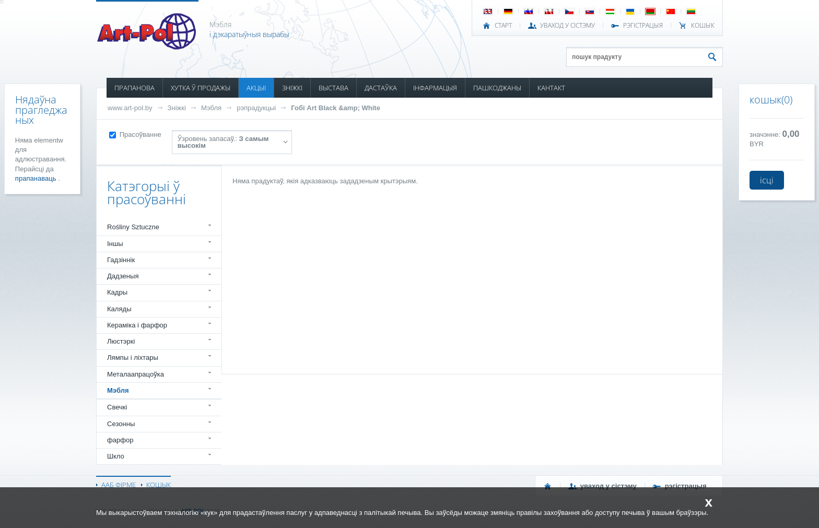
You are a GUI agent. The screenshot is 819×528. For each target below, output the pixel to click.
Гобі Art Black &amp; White (335, 108)
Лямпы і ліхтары (132, 357)
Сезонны (121, 424)
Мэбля (211, 108)
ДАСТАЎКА (381, 87)
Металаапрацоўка (135, 374)
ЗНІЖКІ (292, 87)
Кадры (117, 292)
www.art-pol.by (130, 108)
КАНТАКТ (551, 87)
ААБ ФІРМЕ (118, 484)
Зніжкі (177, 108)
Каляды (119, 309)
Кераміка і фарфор (137, 325)
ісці (767, 180)
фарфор (120, 440)
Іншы (115, 244)
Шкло (115, 456)
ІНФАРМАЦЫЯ (435, 87)
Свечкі (117, 407)
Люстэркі (121, 341)
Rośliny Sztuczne (133, 227)
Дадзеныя (122, 276)
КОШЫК (703, 25)
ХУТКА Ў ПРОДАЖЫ (200, 87)
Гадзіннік (121, 260)
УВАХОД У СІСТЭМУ (567, 25)
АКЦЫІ (256, 87)
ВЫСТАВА (333, 87)
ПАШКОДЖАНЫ (497, 87)
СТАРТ (503, 25)
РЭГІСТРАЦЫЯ (643, 25)
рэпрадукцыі (256, 108)
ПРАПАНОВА (134, 87)
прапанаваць (36, 178)
